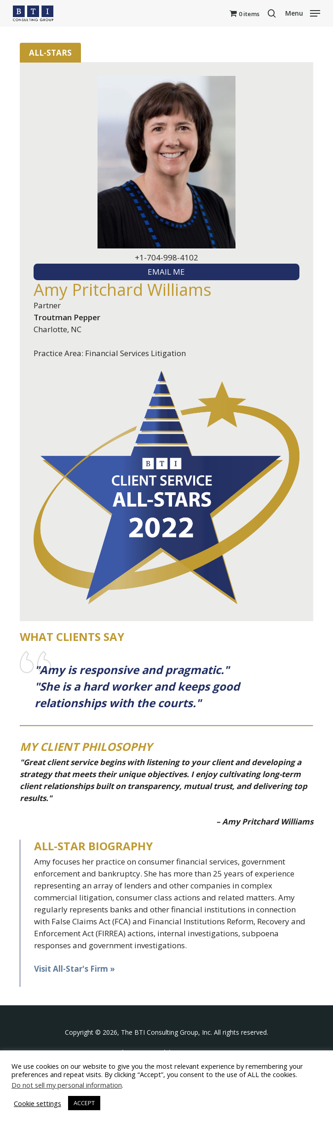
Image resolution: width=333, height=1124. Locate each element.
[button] (302, 12)
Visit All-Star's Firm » (74, 968)
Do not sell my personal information (66, 1084)
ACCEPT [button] (84, 1103)
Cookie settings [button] (37, 1103)
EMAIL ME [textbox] (166, 271)
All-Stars (50, 52)
